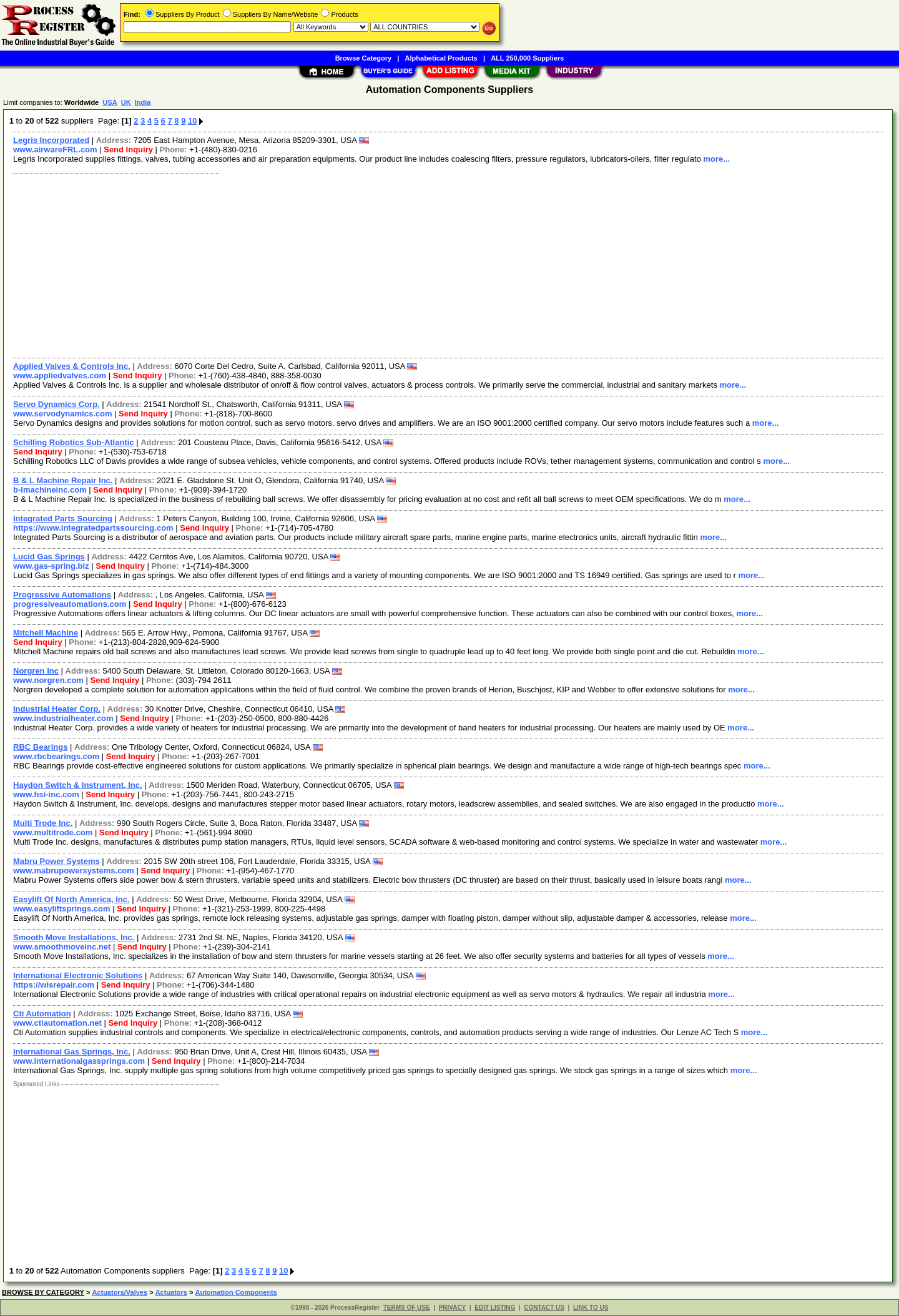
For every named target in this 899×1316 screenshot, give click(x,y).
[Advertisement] (382, 264)
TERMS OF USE (406, 1307)
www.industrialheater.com (63, 718)
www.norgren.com (48, 680)
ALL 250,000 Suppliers (527, 58)
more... (717, 159)
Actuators (171, 1292)
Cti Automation (42, 1013)
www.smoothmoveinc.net (62, 946)
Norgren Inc (36, 670)
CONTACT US (544, 1307)
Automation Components (236, 1292)
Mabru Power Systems (56, 861)
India (143, 102)
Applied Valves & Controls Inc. (71, 366)
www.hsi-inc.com (46, 794)
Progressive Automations (62, 594)
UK (126, 102)
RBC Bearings (40, 747)
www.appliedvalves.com (59, 375)
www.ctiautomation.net (57, 1023)
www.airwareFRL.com (55, 149)
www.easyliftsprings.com (62, 908)
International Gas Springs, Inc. (71, 1051)
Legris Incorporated (51, 140)
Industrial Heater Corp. (57, 709)
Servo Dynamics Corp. (56, 404)
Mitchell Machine (45, 632)
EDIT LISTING (494, 1307)
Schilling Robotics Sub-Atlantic (73, 442)
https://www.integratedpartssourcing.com (93, 528)
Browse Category (363, 58)
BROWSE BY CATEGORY (43, 1292)
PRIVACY (452, 1307)
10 (192, 120)
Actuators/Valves (119, 1292)
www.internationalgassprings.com (79, 1061)
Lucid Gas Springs (49, 556)
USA (109, 102)
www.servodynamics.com (62, 413)
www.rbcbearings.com (56, 756)
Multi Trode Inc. (42, 823)
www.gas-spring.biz (51, 566)
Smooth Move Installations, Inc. (73, 937)
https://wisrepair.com (53, 984)
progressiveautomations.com (69, 604)
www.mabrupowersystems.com (73, 870)
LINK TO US (590, 1307)
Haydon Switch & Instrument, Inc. (77, 785)
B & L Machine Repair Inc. (62, 480)
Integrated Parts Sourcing (62, 518)
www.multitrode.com (52, 832)
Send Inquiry (128, 149)
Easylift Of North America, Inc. (71, 899)
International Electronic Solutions (77, 975)
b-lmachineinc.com (50, 489)
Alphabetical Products (441, 58)
